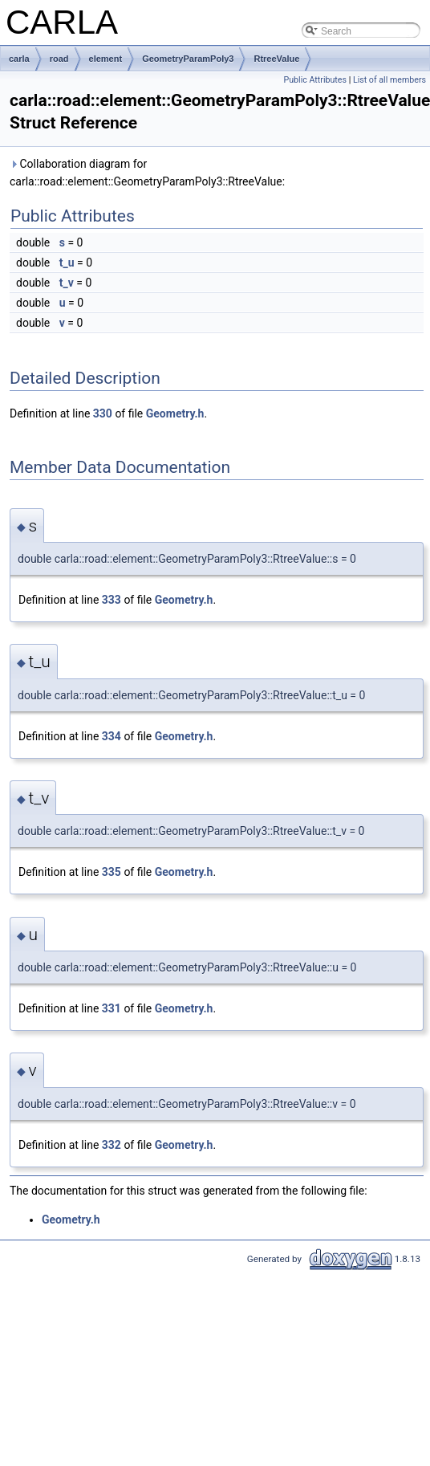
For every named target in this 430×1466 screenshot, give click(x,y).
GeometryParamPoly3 (187, 58)
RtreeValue (276, 58)
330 (102, 413)
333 (111, 599)
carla (19, 58)
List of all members (389, 80)
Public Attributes (315, 80)
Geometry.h (175, 413)
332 (111, 1144)
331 (111, 1008)
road (59, 58)
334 (111, 736)
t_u (67, 262)
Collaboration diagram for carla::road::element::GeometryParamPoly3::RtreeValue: (147, 172)
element (106, 58)
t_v (66, 282)
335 (111, 871)
